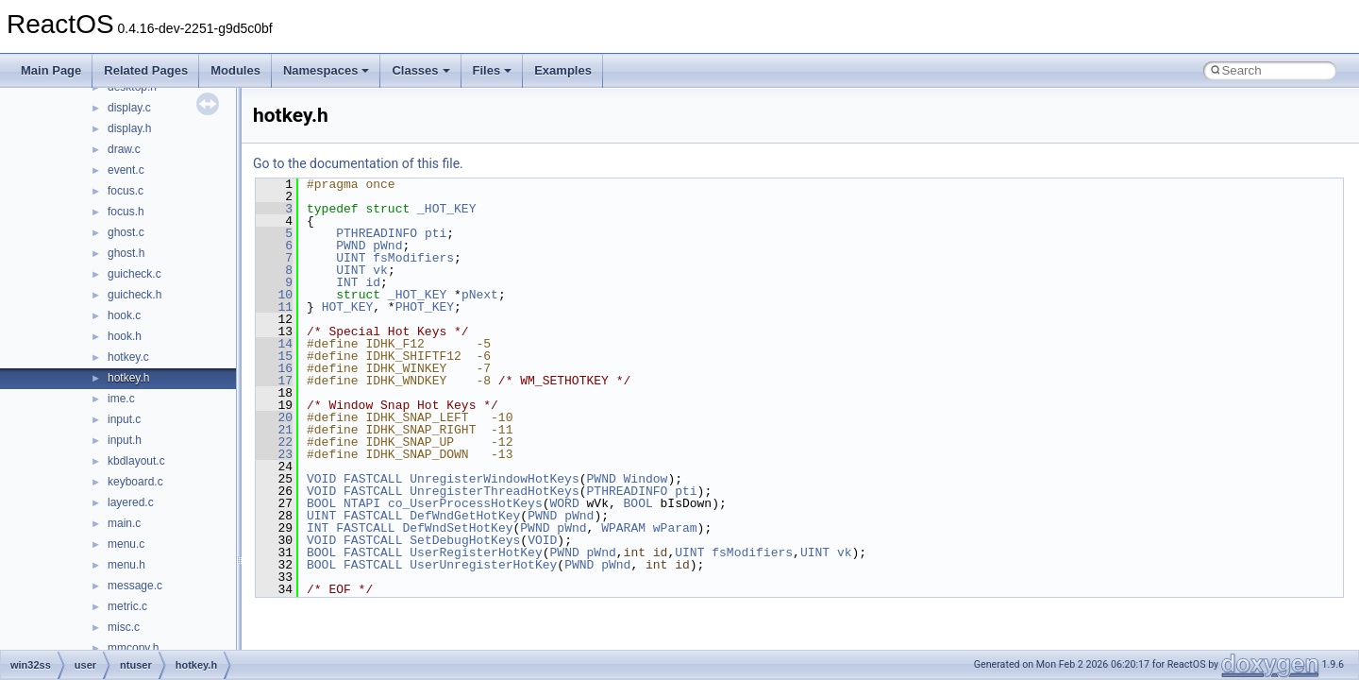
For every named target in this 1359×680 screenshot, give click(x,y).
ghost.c (126, 232)
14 (274, 343)
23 (274, 454)
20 (274, 417)
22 (274, 442)
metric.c (127, 606)
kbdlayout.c (136, 461)
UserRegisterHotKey (476, 552)
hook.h (125, 336)
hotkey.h (128, 377)
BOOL (321, 503)
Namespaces (326, 70)
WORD (564, 503)
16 (274, 368)
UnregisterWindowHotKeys (494, 478)
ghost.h (126, 253)
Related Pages (146, 70)
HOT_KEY (348, 306)
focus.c (125, 190)
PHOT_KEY (424, 306)
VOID (321, 478)
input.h (125, 440)
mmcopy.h (133, 647)
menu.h (126, 564)
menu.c (126, 544)
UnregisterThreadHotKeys (494, 491)
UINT (350, 257)
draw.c (124, 149)
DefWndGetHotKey (465, 515)
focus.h (126, 211)
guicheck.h (134, 294)
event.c (126, 170)
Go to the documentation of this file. (358, 163)
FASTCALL (373, 478)
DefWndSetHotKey (457, 527)
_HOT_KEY (446, 208)
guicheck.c (134, 273)
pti (435, 233)
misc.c (124, 627)
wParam (675, 527)
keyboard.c (135, 481)
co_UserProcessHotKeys (465, 503)
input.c (124, 419)
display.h (129, 128)
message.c (135, 585)
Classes (420, 70)
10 (274, 294)
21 (274, 429)
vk (380, 270)
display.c (129, 107)
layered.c (131, 502)
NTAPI (362, 503)
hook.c (124, 315)
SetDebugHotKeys (465, 540)
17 (274, 380)
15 (274, 356)
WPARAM (623, 527)
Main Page (51, 70)
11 (274, 306)
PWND (350, 245)
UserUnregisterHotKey (483, 564)
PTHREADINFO (376, 233)
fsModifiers (413, 257)
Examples (563, 70)
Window (645, 478)
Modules (235, 70)
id (372, 282)
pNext (479, 294)
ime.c (121, 398)
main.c (124, 523)
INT (347, 282)
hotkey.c (128, 357)
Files (492, 70)
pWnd (387, 245)
